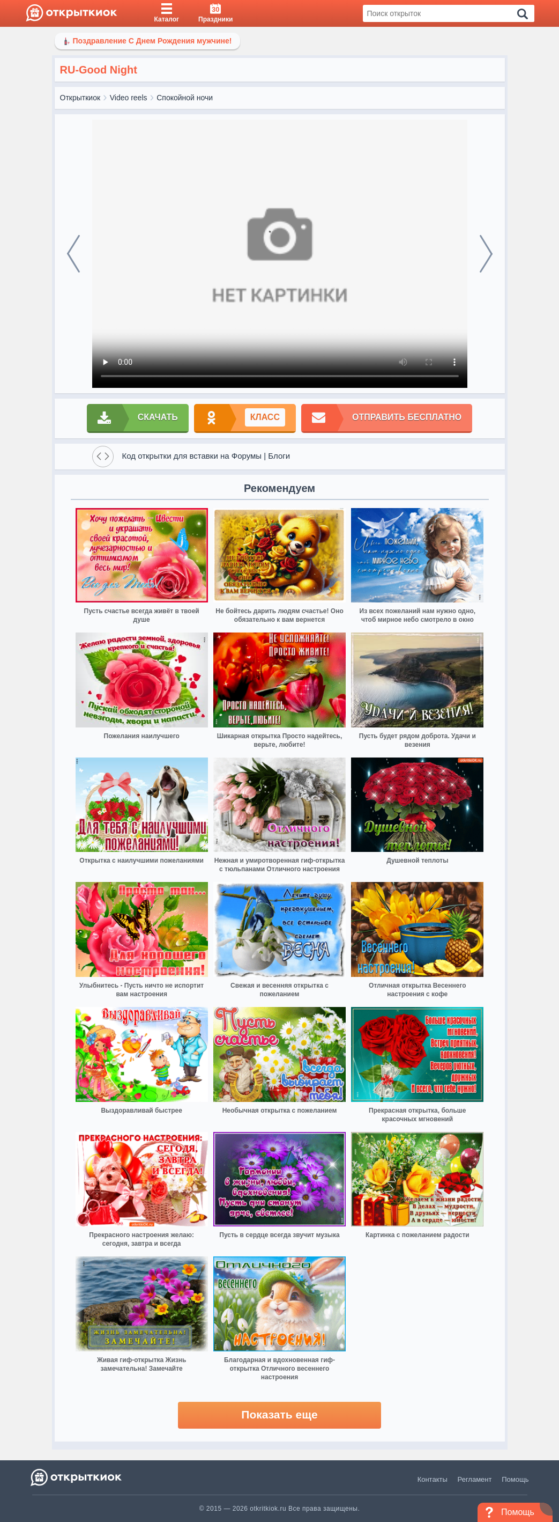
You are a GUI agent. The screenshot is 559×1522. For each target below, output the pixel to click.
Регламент (475, 1479)
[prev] (73, 254)
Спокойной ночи (184, 97)
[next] (486, 254)
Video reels (128, 97)
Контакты (433, 1479)
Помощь (515, 1479)
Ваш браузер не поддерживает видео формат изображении (279, 254)
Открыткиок (80, 97)
